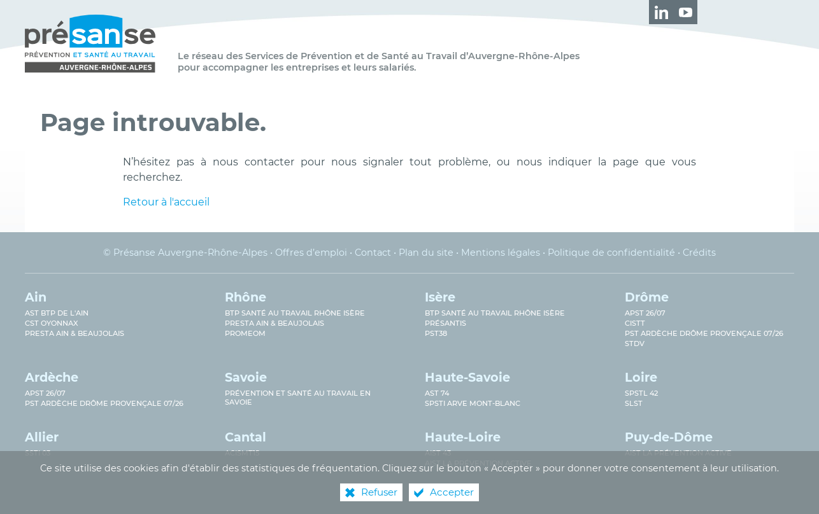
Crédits (699, 252)
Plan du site (426, 252)
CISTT (635, 323)
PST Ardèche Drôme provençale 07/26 (704, 333)
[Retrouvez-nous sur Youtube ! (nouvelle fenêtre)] (685, 12)
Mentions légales (500, 252)
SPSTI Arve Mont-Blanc (472, 403)
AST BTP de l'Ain (57, 313)
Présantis (445, 323)
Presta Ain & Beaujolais (74, 333)
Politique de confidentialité (611, 252)
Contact (373, 252)
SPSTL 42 (641, 393)
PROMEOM (245, 333)
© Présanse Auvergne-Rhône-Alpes (185, 252)
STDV (635, 343)
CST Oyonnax (51, 323)
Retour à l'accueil (166, 202)
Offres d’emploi (311, 252)
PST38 (436, 333)
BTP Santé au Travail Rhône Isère (495, 313)
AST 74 (437, 393)
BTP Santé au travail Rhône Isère (295, 313)
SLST (634, 403)
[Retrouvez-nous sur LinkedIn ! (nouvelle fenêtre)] (661, 12)
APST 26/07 (645, 313)
